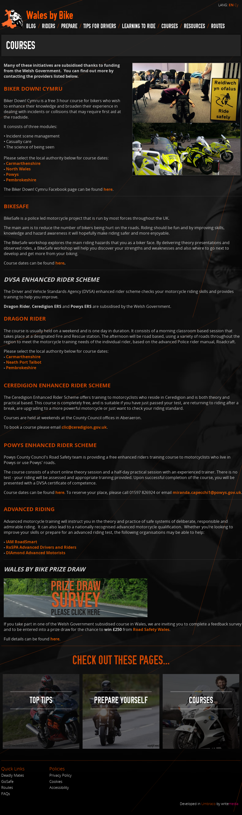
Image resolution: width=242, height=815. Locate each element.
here (108, 189)
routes (218, 26)
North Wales (18, 169)
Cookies (55, 781)
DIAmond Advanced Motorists (35, 552)
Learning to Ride (138, 26)
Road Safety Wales (151, 629)
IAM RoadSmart (21, 541)
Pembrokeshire (21, 180)
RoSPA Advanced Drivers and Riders (41, 547)
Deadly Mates (12, 775)
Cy (236, 4)
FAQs (5, 793)
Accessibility (59, 787)
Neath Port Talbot (23, 362)
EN (231, 4)
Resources (194, 26)
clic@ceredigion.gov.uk (84, 427)
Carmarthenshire (23, 163)
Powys (12, 174)
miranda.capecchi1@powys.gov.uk (207, 492)
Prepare (69, 26)
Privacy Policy (60, 775)
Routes (7, 787)
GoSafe (7, 781)
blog (31, 26)
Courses (169, 26)
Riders (48, 26)
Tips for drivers (99, 26)
